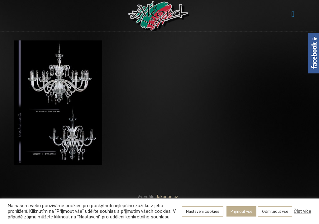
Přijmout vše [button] (241, 211)
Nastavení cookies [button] (202, 211)
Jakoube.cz (166, 196)
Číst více (302, 211)
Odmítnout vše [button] (275, 211)
